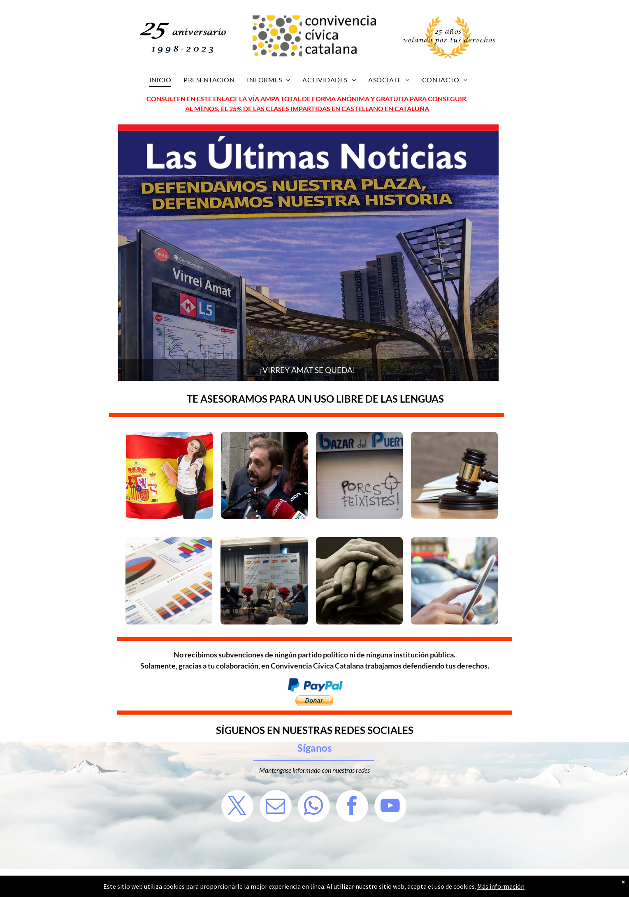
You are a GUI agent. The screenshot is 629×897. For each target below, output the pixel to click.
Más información (501, 886)
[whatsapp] (314, 807)
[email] (276, 807)
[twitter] (237, 807)
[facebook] (352, 807)
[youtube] (390, 807)
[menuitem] (160, 80)
